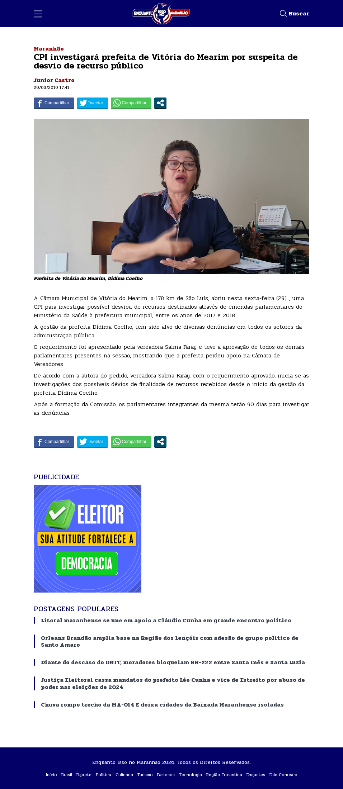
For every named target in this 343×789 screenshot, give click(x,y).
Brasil (66, 774)
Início (51, 774)
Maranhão (49, 48)
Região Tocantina (224, 774)
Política (103, 774)
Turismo (145, 774)
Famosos (166, 774)
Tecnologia (190, 774)
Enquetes (255, 774)
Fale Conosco (283, 774)
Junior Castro (54, 80)
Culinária (124, 774)
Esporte (83, 774)
